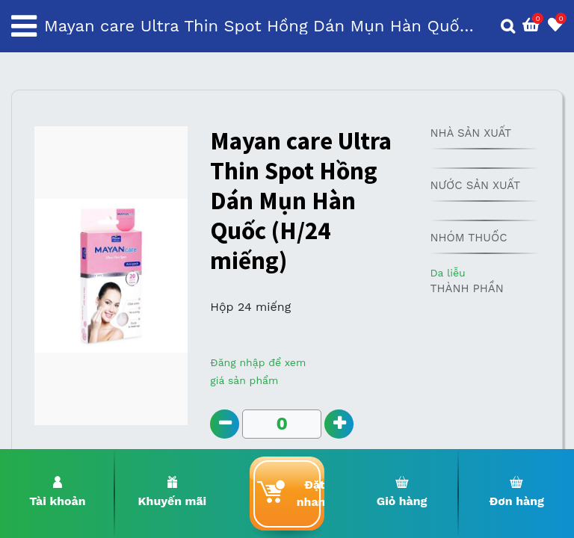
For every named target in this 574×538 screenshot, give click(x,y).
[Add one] (339, 424)
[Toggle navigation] (24, 26)
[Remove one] (224, 424)
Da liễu (447, 273)
